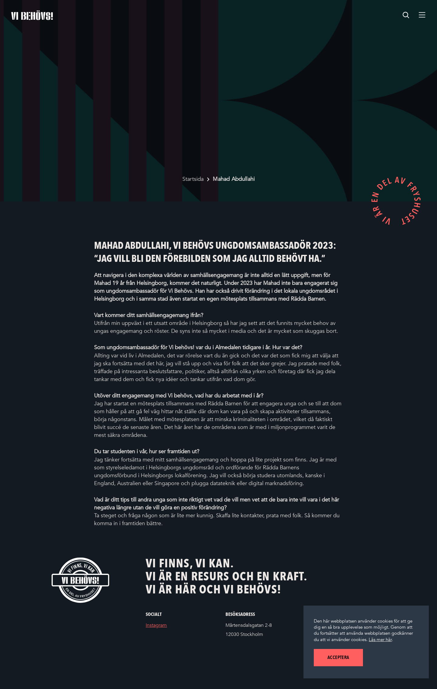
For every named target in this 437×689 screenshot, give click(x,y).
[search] (406, 15)
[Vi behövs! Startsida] (80, 580)
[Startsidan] (32, 15)
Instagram (165, 625)
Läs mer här (380, 640)
